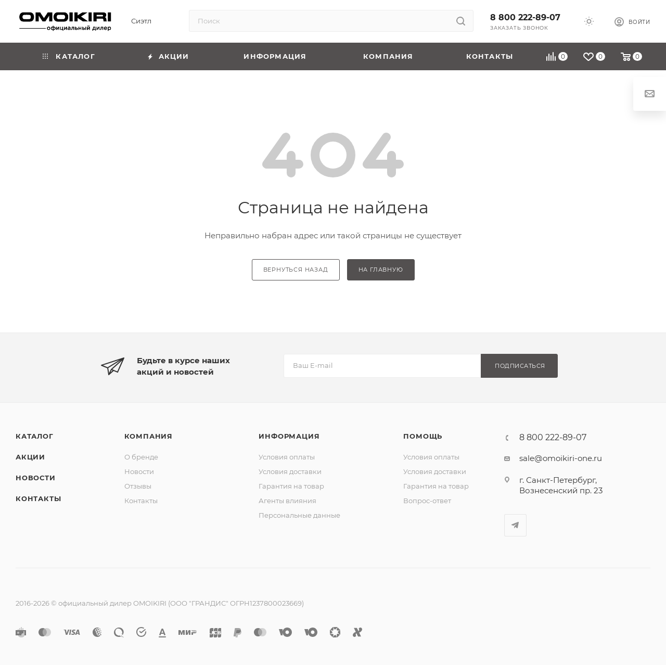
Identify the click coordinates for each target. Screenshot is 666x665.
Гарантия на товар (291, 486)
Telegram (515, 525)
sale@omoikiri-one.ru (560, 458)
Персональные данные (299, 515)
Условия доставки (290, 471)
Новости (36, 478)
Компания (148, 436)
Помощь (422, 436)
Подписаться (520, 365)
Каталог (35, 436)
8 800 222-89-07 (525, 17)
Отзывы (137, 486)
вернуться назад (295, 269)
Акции (30, 457)
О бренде (141, 457)
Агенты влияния (287, 500)
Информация (289, 436)
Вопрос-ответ (427, 500)
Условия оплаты (287, 457)
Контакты (38, 498)
